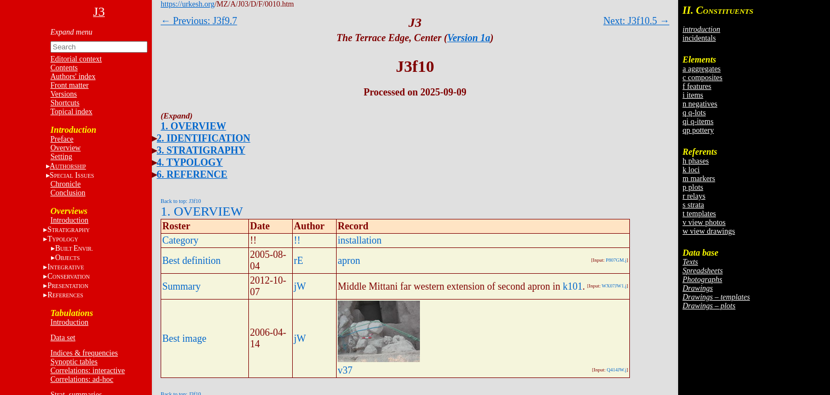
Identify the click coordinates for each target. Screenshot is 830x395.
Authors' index (72, 76)
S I (72, 175)
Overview (65, 148)
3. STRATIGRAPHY (201, 150)
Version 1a (469, 37)
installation (360, 240)
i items (693, 95)
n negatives (700, 104)
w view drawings (709, 231)
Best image (184, 338)
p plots (693, 187)
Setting (61, 157)
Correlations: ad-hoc (81, 379)
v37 (345, 370)
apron (349, 260)
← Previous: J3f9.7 (199, 20)
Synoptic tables (74, 362)
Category (180, 240)
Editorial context (76, 59)
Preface (61, 139)
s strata (693, 205)
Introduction (69, 220)
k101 (572, 286)
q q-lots (694, 113)
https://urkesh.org (187, 4)
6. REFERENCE (192, 174)
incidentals (699, 38)
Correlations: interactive (87, 370)
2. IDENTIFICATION (204, 138)
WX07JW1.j (614, 286)
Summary (181, 286)
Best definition (191, 260)
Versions (63, 94)
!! (297, 240)
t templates (699, 214)
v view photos (704, 222)
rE (298, 260)
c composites (703, 78)
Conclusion (68, 193)
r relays (694, 196)
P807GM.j (616, 260)
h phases (696, 161)
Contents (64, 68)
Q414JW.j (617, 370)
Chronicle (65, 184)
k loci (691, 170)
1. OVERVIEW (193, 126)
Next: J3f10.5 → (637, 20)
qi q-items (698, 121)
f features (697, 86)
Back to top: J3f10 (181, 201)
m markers (699, 178)
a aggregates (702, 69)
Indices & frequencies (84, 353)
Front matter (69, 85)
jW (300, 286)
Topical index (71, 112)
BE (74, 248)
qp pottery (698, 130)
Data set (62, 338)
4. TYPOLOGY (190, 162)
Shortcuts (64, 103)
